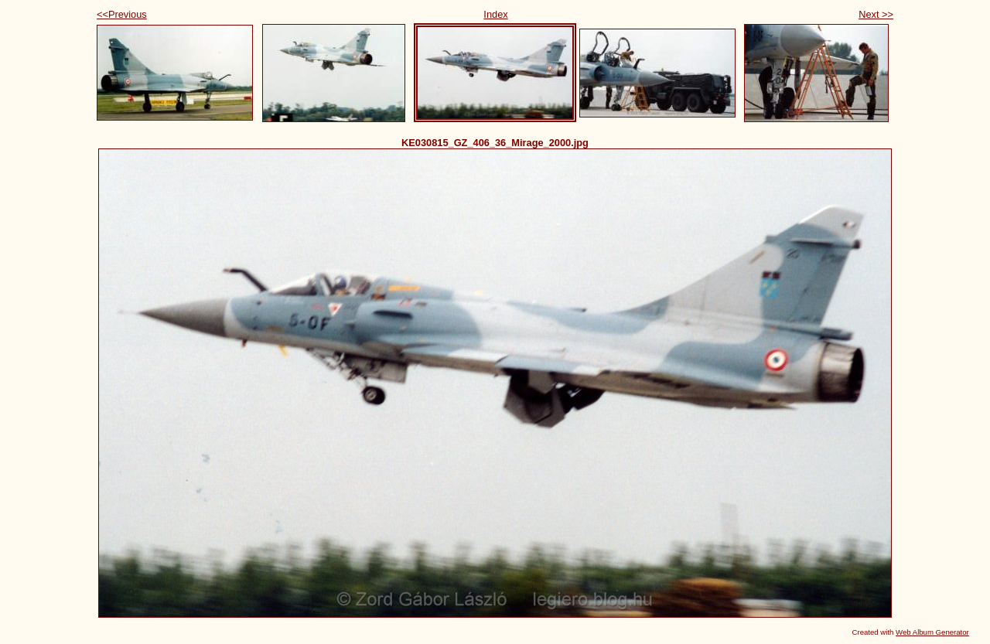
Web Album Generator (932, 632)
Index (495, 14)
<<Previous (122, 14)
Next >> (876, 14)
